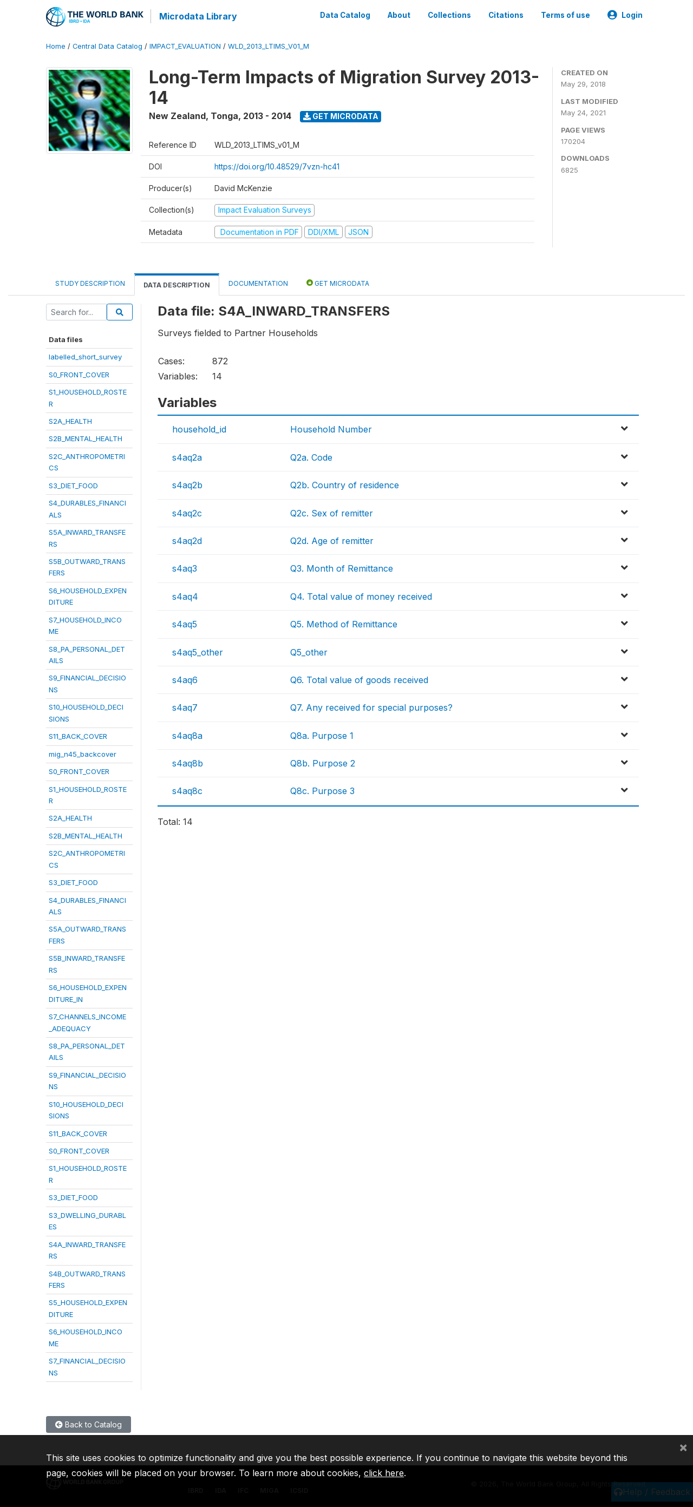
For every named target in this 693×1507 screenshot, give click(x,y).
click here (384, 1472)
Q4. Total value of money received (361, 596)
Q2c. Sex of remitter (331, 512)
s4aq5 (184, 623)
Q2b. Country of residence (344, 485)
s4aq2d (187, 540)
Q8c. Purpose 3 (322, 790)
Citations (506, 15)
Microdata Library (198, 16)
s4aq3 (184, 568)
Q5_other (309, 651)
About (399, 15)
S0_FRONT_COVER (79, 374)
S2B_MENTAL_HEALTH (85, 438)
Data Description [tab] (176, 284)
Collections (449, 15)
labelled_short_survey (85, 356)
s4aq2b (187, 485)
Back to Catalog (88, 1424)
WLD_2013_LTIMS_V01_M (268, 46)
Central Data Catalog (107, 46)
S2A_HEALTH (70, 420)
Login (625, 15)
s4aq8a (187, 735)
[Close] (683, 1446)
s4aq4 (185, 596)
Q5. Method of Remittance (343, 623)
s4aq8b (187, 762)
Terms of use (565, 15)
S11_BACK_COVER (78, 736)
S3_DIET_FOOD (73, 485)
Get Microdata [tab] (337, 282)
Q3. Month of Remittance (341, 568)
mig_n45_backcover (82, 753)
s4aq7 (185, 707)
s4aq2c (187, 512)
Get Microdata (340, 115)
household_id (199, 429)
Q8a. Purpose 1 (322, 735)
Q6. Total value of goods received (359, 679)
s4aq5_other (197, 651)
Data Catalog (345, 15)
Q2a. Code (311, 456)
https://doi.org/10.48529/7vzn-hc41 (276, 166)
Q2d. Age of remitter (332, 540)
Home (56, 46)
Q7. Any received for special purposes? (371, 707)
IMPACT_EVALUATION (185, 46)
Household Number (331, 429)
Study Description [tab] (90, 283)
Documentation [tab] (258, 283)
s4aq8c (187, 790)
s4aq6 (185, 679)
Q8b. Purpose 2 (322, 762)
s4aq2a (187, 456)
